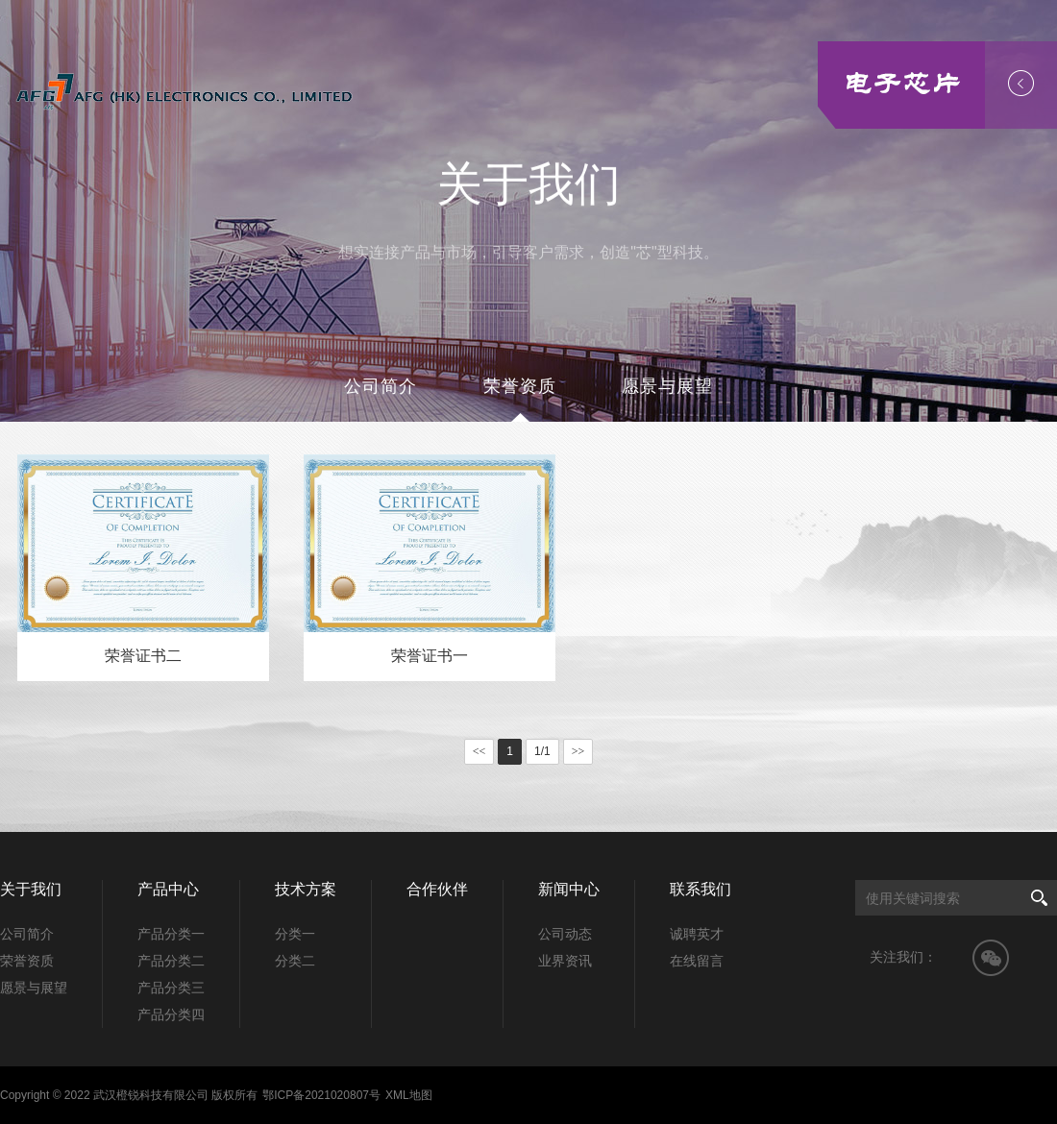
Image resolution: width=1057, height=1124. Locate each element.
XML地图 (408, 1095)
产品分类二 (171, 960)
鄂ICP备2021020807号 (321, 1095)
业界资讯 (565, 960)
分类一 (295, 933)
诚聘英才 (697, 933)
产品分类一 (171, 933)
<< (479, 751)
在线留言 (697, 960)
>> (578, 751)
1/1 (542, 751)
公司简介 (380, 386)
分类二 (295, 960)
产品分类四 (171, 1014)
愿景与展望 (667, 386)
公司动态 (565, 933)
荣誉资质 (519, 386)
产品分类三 (171, 987)
